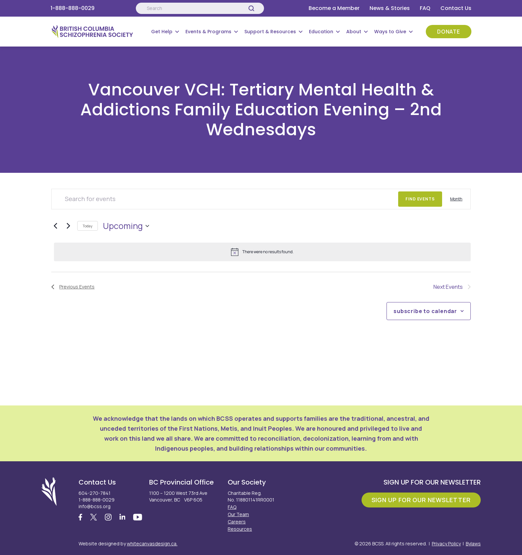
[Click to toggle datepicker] (126, 226)
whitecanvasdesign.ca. (152, 543)
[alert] (262, 252)
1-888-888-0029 (73, 8)
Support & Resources (270, 31)
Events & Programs (208, 31)
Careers (237, 521)
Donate (448, 31)
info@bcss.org (95, 506)
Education (321, 31)
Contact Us (455, 8)
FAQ (425, 8)
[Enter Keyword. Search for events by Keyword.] (225, 199)
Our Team (238, 514)
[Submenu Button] (177, 31)
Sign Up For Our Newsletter (421, 500)
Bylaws (473, 543)
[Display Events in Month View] (456, 199)
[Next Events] (68, 226)
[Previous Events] (55, 226)
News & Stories (390, 8)
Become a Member (334, 8)
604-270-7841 (95, 493)
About (353, 31)
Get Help (161, 31)
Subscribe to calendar (425, 311)
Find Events (420, 199)
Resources (240, 529)
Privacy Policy (446, 543)
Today (88, 225)
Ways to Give (390, 31)
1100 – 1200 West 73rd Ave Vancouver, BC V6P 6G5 (178, 496)
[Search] (251, 8)
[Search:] (200, 8)
